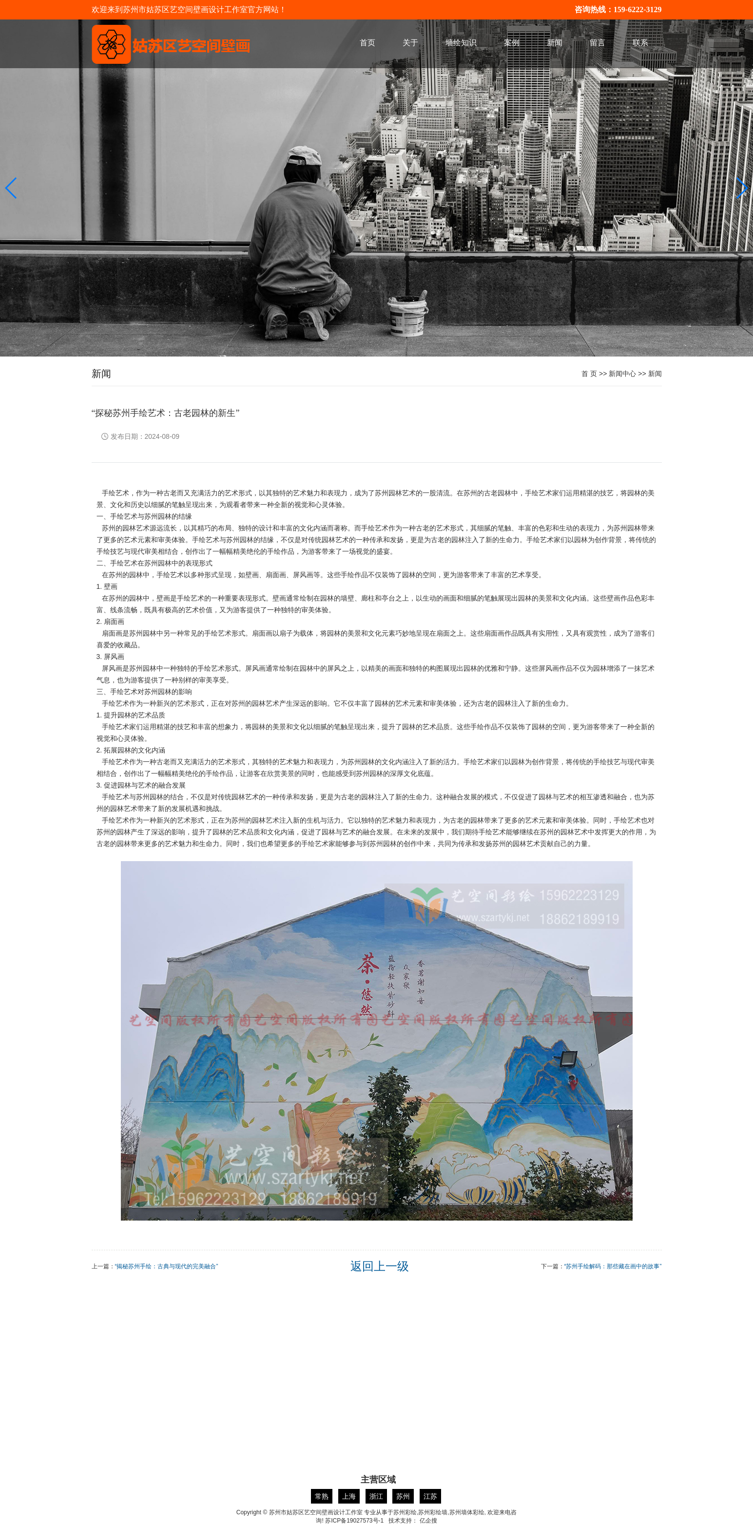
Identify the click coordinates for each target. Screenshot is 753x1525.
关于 (410, 42)
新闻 (554, 42)
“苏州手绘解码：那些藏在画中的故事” (613, 1266)
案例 (512, 42)
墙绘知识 (461, 42)
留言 (597, 42)
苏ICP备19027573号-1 (354, 1520)
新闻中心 (622, 373)
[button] (741, 188)
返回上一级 (379, 1266)
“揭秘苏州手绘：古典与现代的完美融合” (166, 1266)
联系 (640, 42)
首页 (367, 42)
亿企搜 (428, 1520)
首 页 (589, 373)
